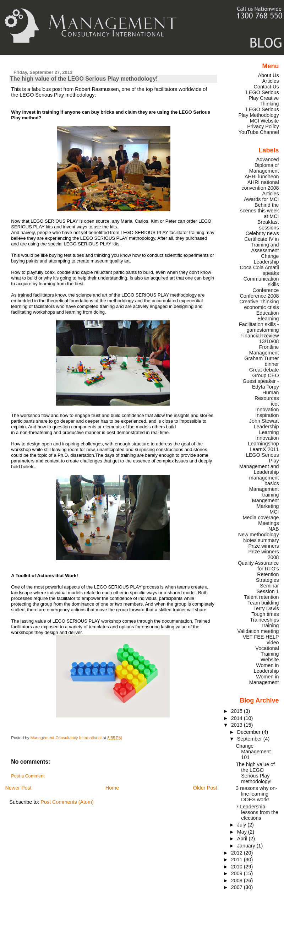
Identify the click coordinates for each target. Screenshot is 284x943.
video (273, 642)
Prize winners (263, 546)
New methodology (258, 534)
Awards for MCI (261, 199)
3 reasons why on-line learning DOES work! (256, 793)
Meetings (268, 523)
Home (112, 788)
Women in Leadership (266, 668)
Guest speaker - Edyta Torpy (260, 384)
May (242, 832)
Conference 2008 (259, 296)
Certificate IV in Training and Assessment (261, 244)
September (250, 739)
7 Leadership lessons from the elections (257, 812)
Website (270, 659)
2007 (237, 887)
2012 (237, 853)
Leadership (266, 426)
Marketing (268, 506)
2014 (237, 718)
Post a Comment (27, 776)
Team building (263, 603)
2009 (237, 873)
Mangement (265, 500)
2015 (237, 711)
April (243, 838)
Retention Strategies (267, 577)
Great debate (264, 370)
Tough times (265, 614)
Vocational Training (267, 651)
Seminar (269, 586)
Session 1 (268, 591)
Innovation (267, 409)
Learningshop (263, 443)
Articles (270, 81)
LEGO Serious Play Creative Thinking (262, 98)
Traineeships (264, 620)
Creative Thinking (259, 301)
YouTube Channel (259, 132)
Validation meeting (258, 631)
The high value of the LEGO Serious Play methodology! (255, 773)
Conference (265, 290)
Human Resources (267, 395)
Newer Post (18, 788)
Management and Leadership (259, 469)
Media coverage (260, 517)
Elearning (268, 318)
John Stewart (264, 421)
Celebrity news (262, 233)
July (242, 825)
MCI (274, 512)
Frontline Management (264, 350)
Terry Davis (266, 608)
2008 (237, 880)
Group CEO (265, 375)
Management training (264, 492)
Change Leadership (266, 259)
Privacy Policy (263, 126)
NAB (273, 529)
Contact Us (266, 87)
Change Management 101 (253, 751)
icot (275, 404)
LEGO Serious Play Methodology (258, 112)
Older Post (205, 788)
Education (267, 313)
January (247, 846)
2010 (237, 866)
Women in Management (264, 679)
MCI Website (264, 121)
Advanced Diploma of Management (264, 165)
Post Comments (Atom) (67, 802)
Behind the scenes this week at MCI (259, 210)
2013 (237, 725)
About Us (268, 75)
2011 (237, 859)
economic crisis (261, 307)
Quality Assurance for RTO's (258, 565)
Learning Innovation (267, 435)
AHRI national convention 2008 (260, 185)
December (249, 732)
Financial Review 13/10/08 (259, 338)
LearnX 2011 (264, 449)
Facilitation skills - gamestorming (259, 327)
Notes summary (261, 540)
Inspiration (267, 415)
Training (270, 625)
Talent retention (261, 597)
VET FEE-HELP (261, 637)
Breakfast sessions (268, 225)
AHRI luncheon (262, 176)
